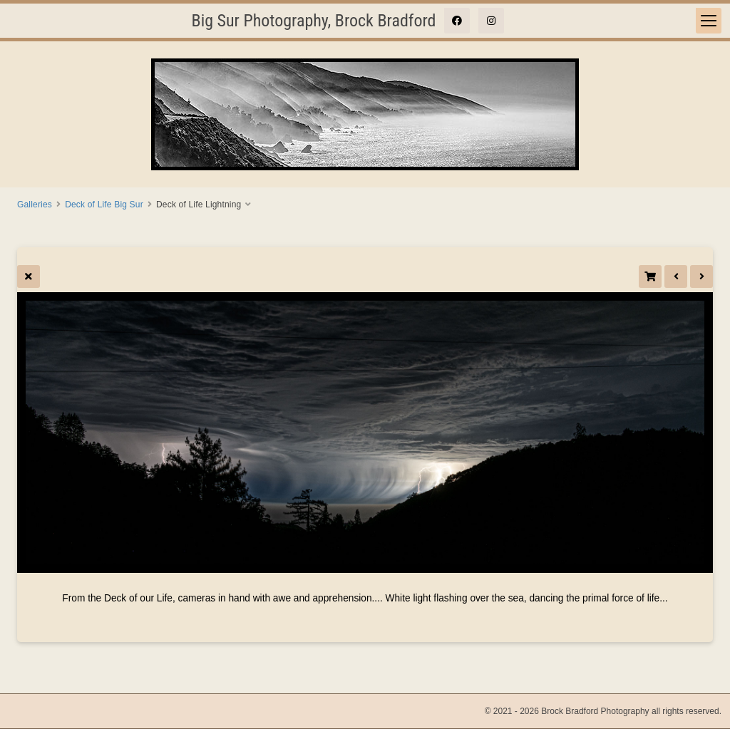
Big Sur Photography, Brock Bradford (314, 21)
